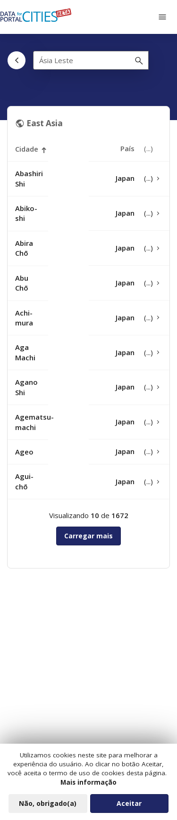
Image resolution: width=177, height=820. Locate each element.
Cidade (26, 149)
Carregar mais (88, 535)
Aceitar (129, 806)
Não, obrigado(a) (47, 806)
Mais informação (88, 785)
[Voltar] (16, 60)
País (127, 148)
